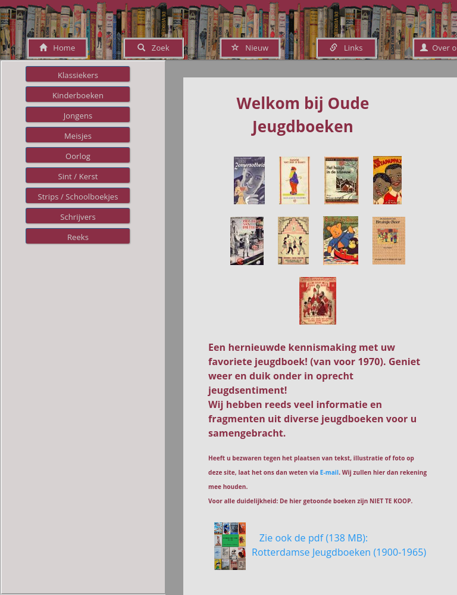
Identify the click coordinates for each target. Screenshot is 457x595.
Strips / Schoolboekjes (77, 196)
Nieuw (249, 47)
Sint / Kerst (78, 176)
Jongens (78, 115)
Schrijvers (78, 216)
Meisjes (78, 135)
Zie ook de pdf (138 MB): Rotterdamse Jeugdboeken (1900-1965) (339, 552)
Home (57, 47)
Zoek (153, 47)
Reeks (78, 237)
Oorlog (77, 156)
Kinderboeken (78, 95)
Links (346, 47)
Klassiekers (78, 75)
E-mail (329, 472)
